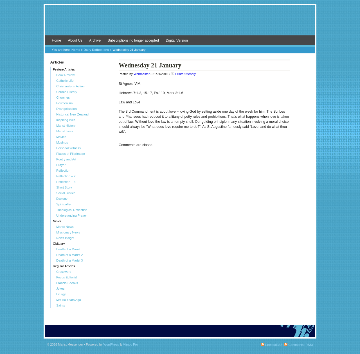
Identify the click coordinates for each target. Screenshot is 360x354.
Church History (66, 92)
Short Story (64, 187)
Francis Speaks (67, 283)
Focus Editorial (66, 277)
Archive (95, 40)
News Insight (65, 238)
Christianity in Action (70, 86)
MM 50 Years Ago (68, 299)
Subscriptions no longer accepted (133, 40)
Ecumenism (64, 103)
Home (56, 40)
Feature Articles (64, 69)
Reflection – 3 (65, 181)
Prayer (61, 165)
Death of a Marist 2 (69, 255)
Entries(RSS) (272, 344)
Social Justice (65, 193)
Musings (62, 142)
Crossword (63, 271)
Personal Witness (68, 148)
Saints (60, 305)
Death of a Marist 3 (69, 260)
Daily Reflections (96, 49)
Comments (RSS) (298, 344)
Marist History (65, 125)
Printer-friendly (185, 74)
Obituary (59, 243)
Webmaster (142, 74)
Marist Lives (64, 131)
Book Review (65, 75)
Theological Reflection (71, 210)
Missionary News (68, 232)
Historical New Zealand (72, 114)
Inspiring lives (65, 120)
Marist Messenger (180, 23)
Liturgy (61, 294)
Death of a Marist (68, 249)
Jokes (60, 288)
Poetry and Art (66, 159)
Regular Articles (64, 266)
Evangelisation (66, 108)
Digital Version (177, 40)
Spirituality (63, 204)
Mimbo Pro (130, 344)
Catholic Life (65, 80)
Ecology (62, 198)
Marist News (65, 226)
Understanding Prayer (71, 215)
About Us (75, 40)
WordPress (111, 344)
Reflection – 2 (65, 176)
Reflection (63, 170)
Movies (61, 137)
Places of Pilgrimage (70, 153)
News (57, 221)
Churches (63, 97)
